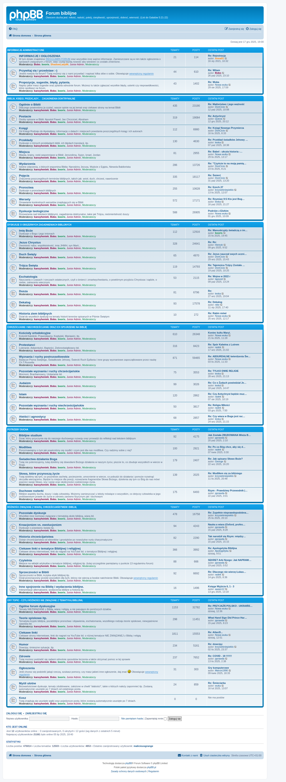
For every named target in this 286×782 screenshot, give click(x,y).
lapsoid (219, 279)
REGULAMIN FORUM (58, 59)
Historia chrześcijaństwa (36, 536)
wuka (218, 685)
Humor (24, 644)
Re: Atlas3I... (215, 632)
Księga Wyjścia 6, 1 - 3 (221, 586)
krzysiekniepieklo (224, 189)
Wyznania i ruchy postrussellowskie (44, 356)
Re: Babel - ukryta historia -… (225, 151)
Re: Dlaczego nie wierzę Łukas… (227, 572)
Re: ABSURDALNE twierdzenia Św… (229, 356)
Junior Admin (77, 64)
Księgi (23, 128)
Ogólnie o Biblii (30, 104)
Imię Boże (26, 230)
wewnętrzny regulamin (141, 73)
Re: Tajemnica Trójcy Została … (226, 265)
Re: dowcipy (215, 644)
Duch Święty (27, 254)
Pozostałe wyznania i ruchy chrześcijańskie (49, 371)
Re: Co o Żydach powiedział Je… (227, 382)
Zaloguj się (14, 713)
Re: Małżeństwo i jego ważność (226, 104)
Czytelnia (25, 560)
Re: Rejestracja (217, 55)
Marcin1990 (221, 670)
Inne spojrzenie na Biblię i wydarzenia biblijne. (51, 586)
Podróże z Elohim (218, 210)
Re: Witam (214, 70)
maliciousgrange (143, 746)
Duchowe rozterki (31, 490)
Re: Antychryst (216, 116)
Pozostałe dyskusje (32, 513)
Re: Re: (212, 242)
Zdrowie (24, 656)
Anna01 (219, 58)
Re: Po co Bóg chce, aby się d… (227, 447)
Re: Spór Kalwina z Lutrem (223, 344)
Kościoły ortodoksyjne (34, 333)
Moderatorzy (92, 64)
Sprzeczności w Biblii (34, 572)
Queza (218, 118)
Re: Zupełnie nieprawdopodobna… (228, 512)
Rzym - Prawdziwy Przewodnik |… (228, 490)
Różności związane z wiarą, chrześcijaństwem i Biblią (41, 507)
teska (218, 142)
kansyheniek (41, 76)
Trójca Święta (28, 265)
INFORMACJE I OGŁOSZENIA (39, 56)
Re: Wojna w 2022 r (219, 276)
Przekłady (26, 140)
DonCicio (220, 107)
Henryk (219, 244)
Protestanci (27, 345)
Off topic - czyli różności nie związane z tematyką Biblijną (45, 600)
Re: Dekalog (215, 302)
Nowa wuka (221, 84)
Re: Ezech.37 (215, 187)
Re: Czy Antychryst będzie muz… (227, 394)
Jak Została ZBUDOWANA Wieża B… (229, 435)
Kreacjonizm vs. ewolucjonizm (40, 524)
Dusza (23, 291)
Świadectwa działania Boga (38, 459)
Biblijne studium (30, 435)
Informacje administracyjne (25, 50)
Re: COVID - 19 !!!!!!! (220, 656)
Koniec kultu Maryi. (219, 332)
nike (217, 304)
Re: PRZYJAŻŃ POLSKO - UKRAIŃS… (230, 605)
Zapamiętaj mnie (156, 718)
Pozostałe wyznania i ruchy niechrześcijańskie (51, 405)
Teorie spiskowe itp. (33, 618)
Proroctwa (26, 187)
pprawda (219, 437)
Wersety (24, 199)
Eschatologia (28, 276)
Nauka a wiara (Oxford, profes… (226, 524)
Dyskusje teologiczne (34, 211)
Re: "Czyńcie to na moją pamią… (227, 163)
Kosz (22, 698)
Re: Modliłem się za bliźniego (225, 473)
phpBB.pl (151, 767)
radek (218, 347)
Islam (23, 394)
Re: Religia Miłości (219, 405)
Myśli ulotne (27, 683)
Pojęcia (24, 175)
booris (45, 64)
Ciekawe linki (28, 632)
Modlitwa (25, 447)
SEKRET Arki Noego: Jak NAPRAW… (229, 560)
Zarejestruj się (36, 713)
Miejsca (24, 152)
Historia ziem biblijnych (35, 313)
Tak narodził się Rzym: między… (227, 536)
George (219, 461)
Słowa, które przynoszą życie (39, 473)
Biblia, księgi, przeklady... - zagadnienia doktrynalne (41, 98)
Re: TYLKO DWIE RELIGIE (223, 371)
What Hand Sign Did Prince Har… (227, 617)
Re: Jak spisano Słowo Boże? (225, 458)
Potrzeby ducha (17, 429)
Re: (210, 291)
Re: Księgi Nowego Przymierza (226, 128)
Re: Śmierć (214, 175)
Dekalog (24, 302)
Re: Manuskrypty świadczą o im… (228, 230)
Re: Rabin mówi (217, 313)
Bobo (37, 64)
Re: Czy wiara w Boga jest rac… (226, 416)
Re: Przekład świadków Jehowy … (228, 139)
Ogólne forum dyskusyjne (37, 606)
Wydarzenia (27, 163)
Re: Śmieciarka (217, 683)
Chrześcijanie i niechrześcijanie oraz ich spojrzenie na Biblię (47, 327)
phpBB (128, 763)
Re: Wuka (213, 82)
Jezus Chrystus (30, 242)
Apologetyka (222, 551)
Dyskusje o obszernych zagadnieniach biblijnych (39, 225)
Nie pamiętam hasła (132, 718)
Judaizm (25, 383)
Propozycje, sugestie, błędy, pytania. (44, 82)
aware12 (219, 589)
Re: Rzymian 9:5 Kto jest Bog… (226, 199)
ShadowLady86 (59, 64)
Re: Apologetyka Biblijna (222, 548)
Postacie (25, 116)
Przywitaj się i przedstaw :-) (38, 70)
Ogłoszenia (27, 668)
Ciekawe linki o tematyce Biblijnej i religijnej (50, 548)
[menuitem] (12, 29)
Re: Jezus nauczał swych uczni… (227, 254)
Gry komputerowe (218, 667)
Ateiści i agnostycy (32, 416)
